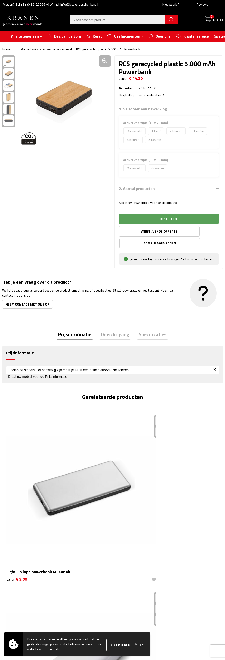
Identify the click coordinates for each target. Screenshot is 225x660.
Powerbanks (29, 49)
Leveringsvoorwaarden (189, 567)
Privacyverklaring (184, 574)
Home (6, 49)
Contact (124, 548)
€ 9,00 (16, 472)
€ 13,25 (128, 472)
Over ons (70, 548)
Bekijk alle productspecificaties (142, 95)
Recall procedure (184, 580)
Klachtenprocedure (186, 561)
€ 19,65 (73, 472)
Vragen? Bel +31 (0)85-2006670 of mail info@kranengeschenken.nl (50, 4)
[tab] (77, 323)
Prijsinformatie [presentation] (77, 323)
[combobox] (117, 19)
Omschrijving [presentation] (115, 323)
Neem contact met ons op (27, 292)
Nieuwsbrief (170, 4)
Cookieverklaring (184, 555)
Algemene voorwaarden (189, 548)
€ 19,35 (183, 478)
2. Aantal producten (137, 188)
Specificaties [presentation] (149, 323)
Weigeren (140, 644)
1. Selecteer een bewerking (143, 109)
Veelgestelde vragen (78, 561)
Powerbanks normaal (57, 49)
